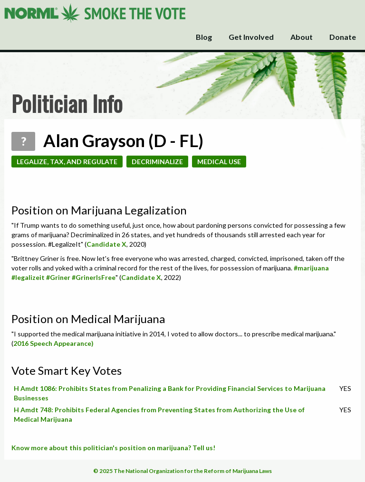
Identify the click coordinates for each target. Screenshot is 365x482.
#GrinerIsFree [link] (93, 277)
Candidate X (106, 244)
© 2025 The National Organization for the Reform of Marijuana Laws (182, 470)
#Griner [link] (58, 277)
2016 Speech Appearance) (53, 343)
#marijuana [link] (311, 268)
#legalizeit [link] (28, 277)
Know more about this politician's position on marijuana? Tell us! (113, 448)
